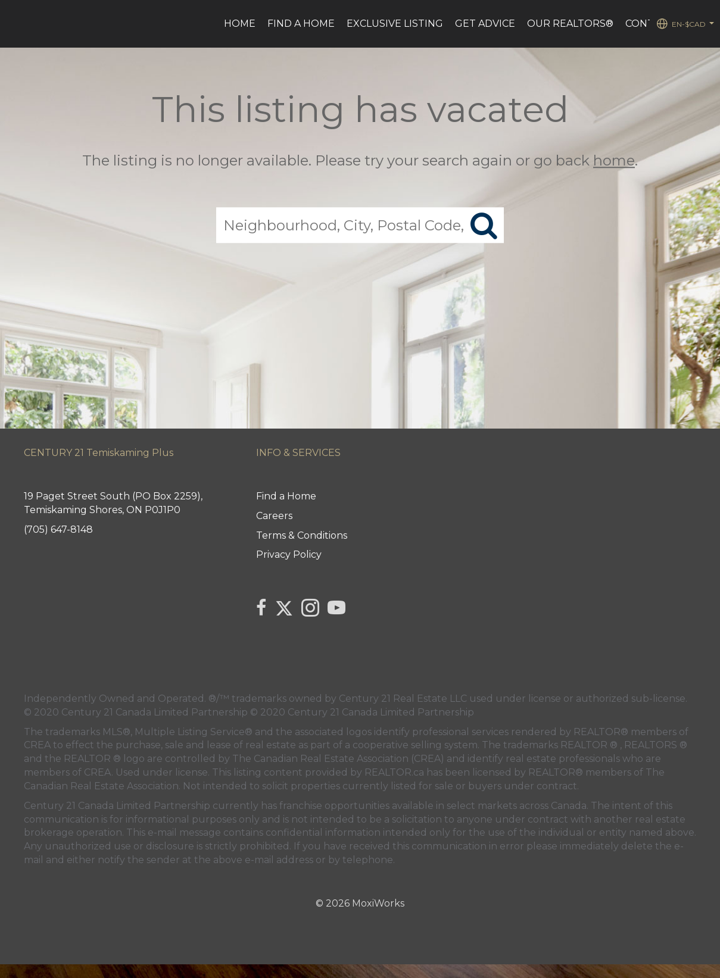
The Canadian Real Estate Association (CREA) (338, 758)
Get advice (485, 23)
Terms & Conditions (301, 535)
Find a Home (301, 23)
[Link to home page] (15, 24)
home (614, 160)
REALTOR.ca (394, 772)
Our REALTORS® (570, 23)
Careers (274, 515)
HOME (239, 23)
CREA (37, 745)
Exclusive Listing (395, 23)
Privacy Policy (289, 554)
